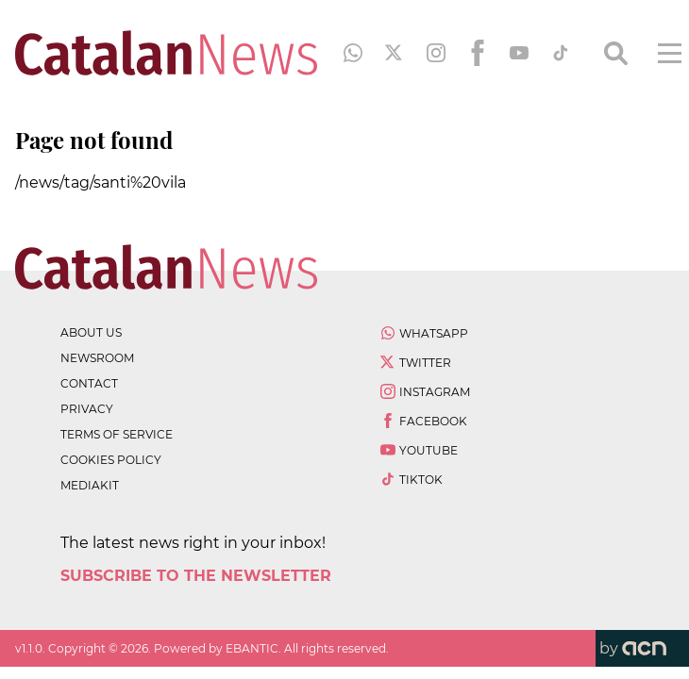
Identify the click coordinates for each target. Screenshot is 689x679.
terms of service (116, 434)
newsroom (97, 358)
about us (91, 332)
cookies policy (110, 460)
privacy (86, 409)
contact (89, 383)
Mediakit (89, 485)
